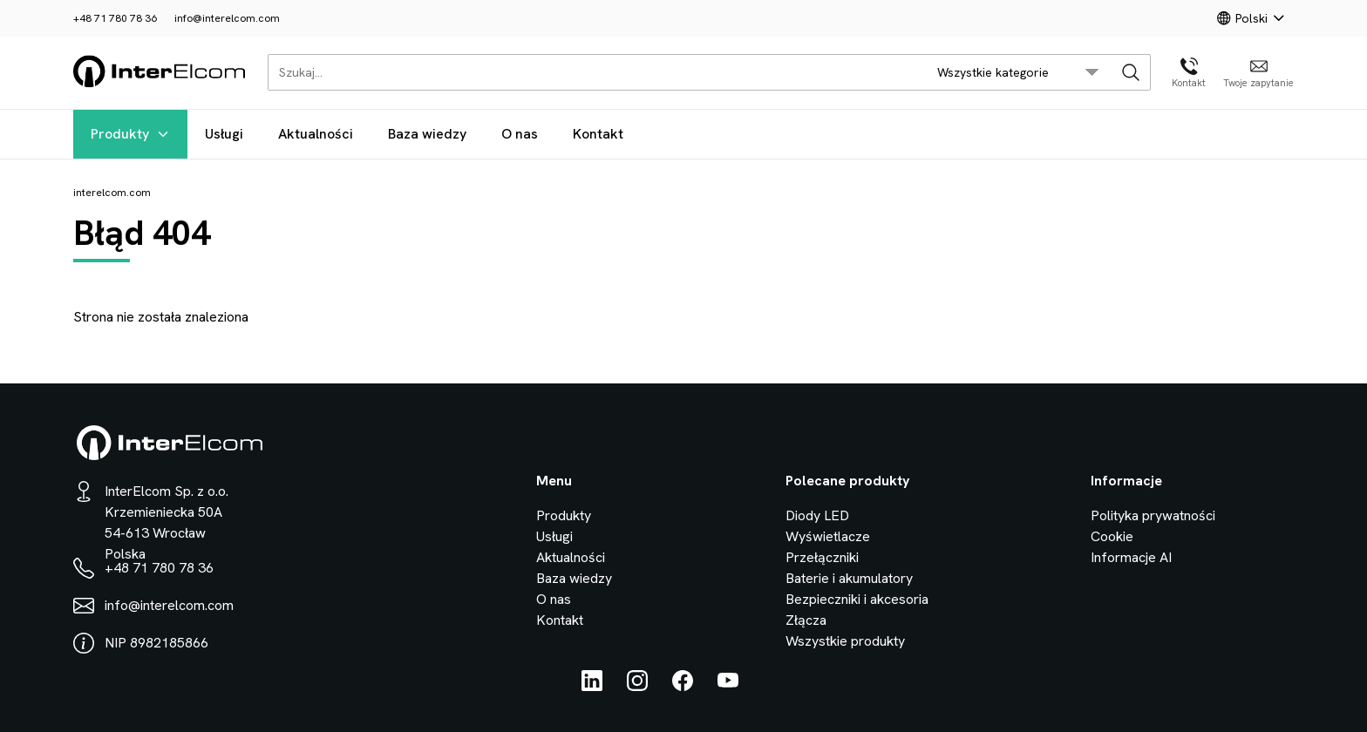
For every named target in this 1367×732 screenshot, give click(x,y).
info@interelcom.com (227, 18)
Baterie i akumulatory (849, 578)
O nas (519, 134)
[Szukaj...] (592, 72)
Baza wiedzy (427, 134)
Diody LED (817, 515)
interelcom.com (112, 193)
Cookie (1112, 536)
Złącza (806, 620)
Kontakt (598, 134)
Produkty (130, 134)
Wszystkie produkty (845, 641)
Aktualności (315, 134)
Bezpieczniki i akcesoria (857, 599)
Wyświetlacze (828, 536)
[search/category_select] (1018, 72)
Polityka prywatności (1153, 515)
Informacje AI (1131, 557)
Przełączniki (822, 557)
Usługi (224, 134)
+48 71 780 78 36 (115, 18)
